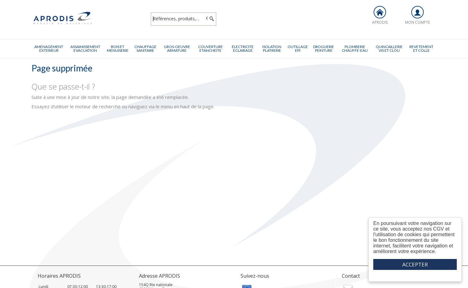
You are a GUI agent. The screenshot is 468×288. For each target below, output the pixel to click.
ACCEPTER (415, 264)
